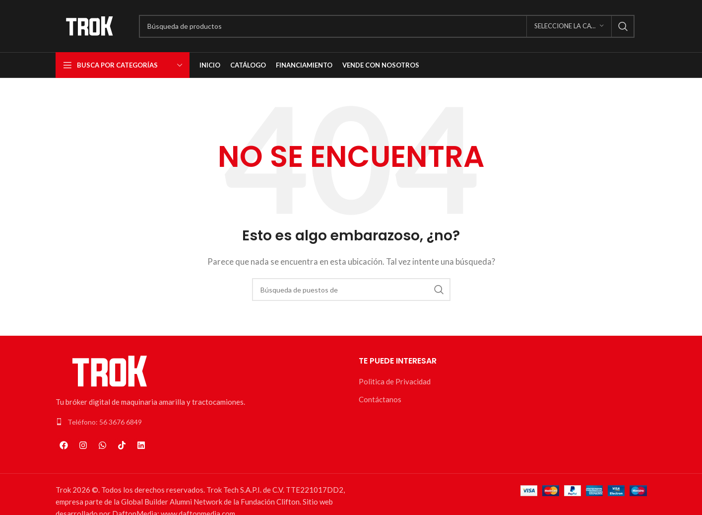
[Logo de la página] (90, 24)
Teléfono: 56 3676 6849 (104, 422)
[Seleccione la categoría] (569, 26)
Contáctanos (380, 399)
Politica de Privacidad (395, 381)
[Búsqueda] (387, 26)
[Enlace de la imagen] (110, 370)
